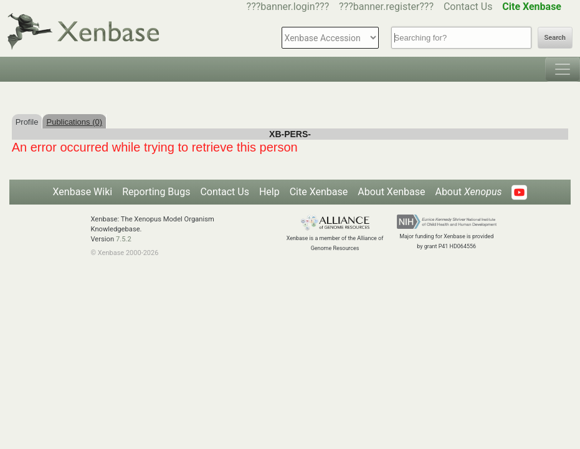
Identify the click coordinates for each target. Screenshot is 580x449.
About (468, 192)
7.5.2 (123, 239)
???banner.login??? (288, 6)
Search (555, 38)
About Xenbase (391, 192)
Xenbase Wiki (83, 192)
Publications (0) (74, 122)
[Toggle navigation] (562, 69)
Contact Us (468, 6)
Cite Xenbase (319, 192)
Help (269, 192)
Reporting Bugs (156, 192)
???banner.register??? (386, 6)
